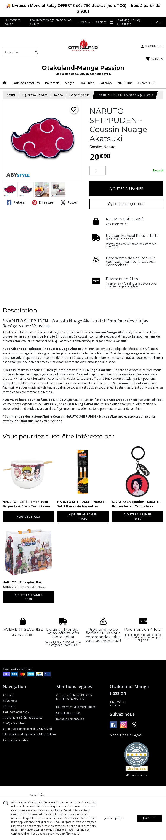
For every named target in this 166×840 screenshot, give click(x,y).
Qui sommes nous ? (16, 712)
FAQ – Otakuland (14, 723)
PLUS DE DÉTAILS (28, 516)
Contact (101, 22)
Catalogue (10, 701)
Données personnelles (70, 719)
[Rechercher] (36, 52)
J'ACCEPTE (149, 818)
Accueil (11, 95)
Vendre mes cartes (15, 740)
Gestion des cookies (68, 713)
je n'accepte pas (114, 818)
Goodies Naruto (80, 95)
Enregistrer (43, 202)
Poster (69, 202)
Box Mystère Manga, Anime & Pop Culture (29, 734)
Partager (16, 202)
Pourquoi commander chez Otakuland (27, 729)
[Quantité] (97, 170)
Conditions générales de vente (22, 717)
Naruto (58, 95)
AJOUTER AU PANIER (126, 188)
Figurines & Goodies (34, 95)
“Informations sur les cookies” (36, 830)
